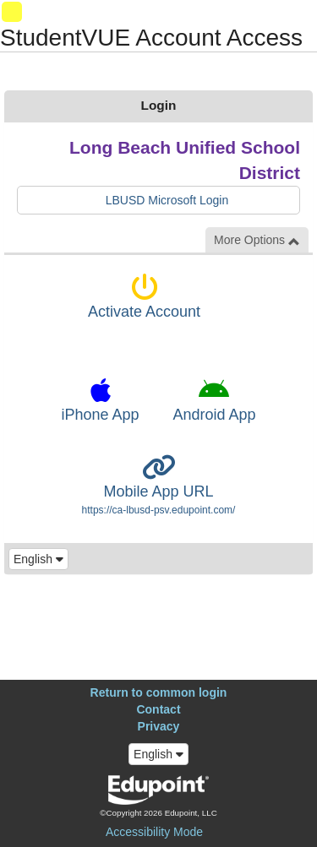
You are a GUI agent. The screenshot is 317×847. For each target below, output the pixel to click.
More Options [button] (257, 240)
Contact (158, 709)
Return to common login (158, 692)
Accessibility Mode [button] (154, 832)
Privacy (159, 726)
